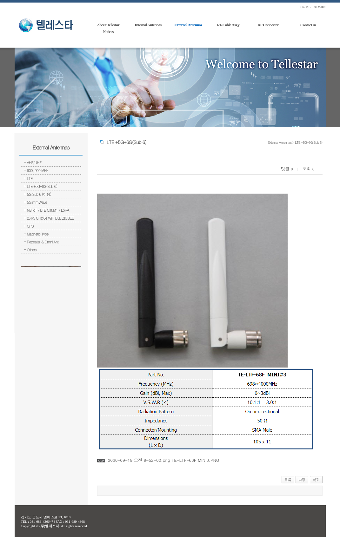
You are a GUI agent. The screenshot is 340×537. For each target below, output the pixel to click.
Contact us (308, 25)
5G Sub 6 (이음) (39, 194)
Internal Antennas (148, 25)
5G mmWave (37, 202)
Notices (108, 31)
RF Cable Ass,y (228, 25)
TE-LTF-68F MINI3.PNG (194, 460)
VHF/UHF (34, 162)
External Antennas (188, 25)
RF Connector (268, 25)
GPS (30, 226)
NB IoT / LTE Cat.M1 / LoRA (48, 210)
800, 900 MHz (37, 170)
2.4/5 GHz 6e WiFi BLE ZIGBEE (50, 218)
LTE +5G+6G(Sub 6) (42, 186)
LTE (30, 178)
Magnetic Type (38, 233)
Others (32, 249)
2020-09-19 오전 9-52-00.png (139, 460)
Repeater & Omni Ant (43, 241)
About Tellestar (108, 25)
